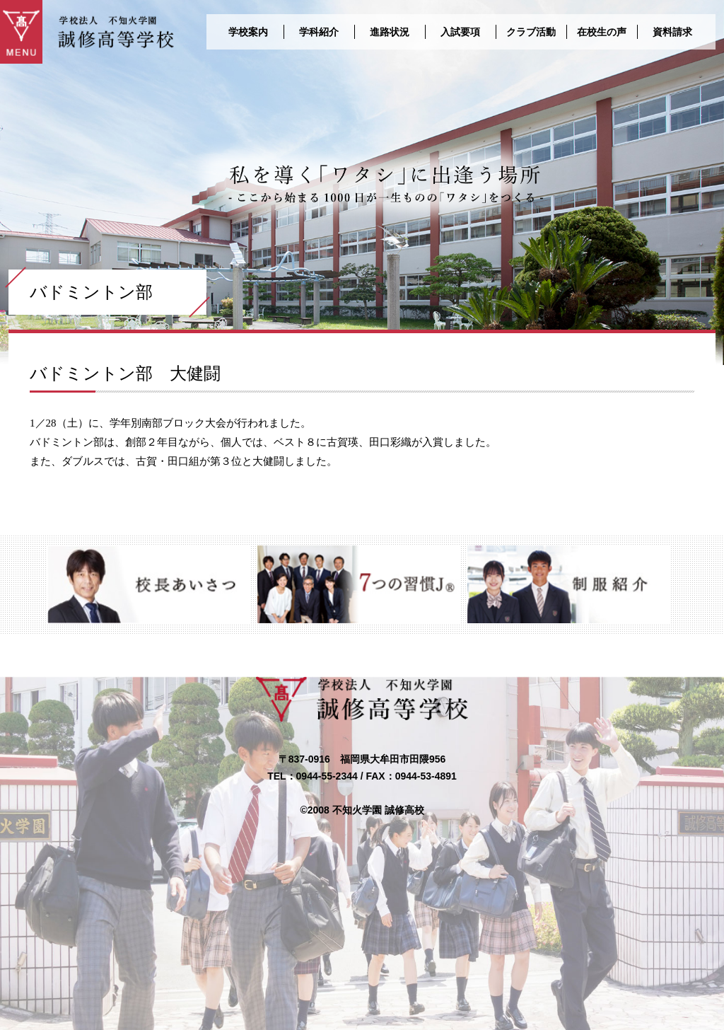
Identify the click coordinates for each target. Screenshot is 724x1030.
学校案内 (248, 31)
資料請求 (672, 31)
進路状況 (389, 31)
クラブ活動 (531, 31)
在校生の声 (601, 31)
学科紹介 (319, 31)
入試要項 (460, 31)
